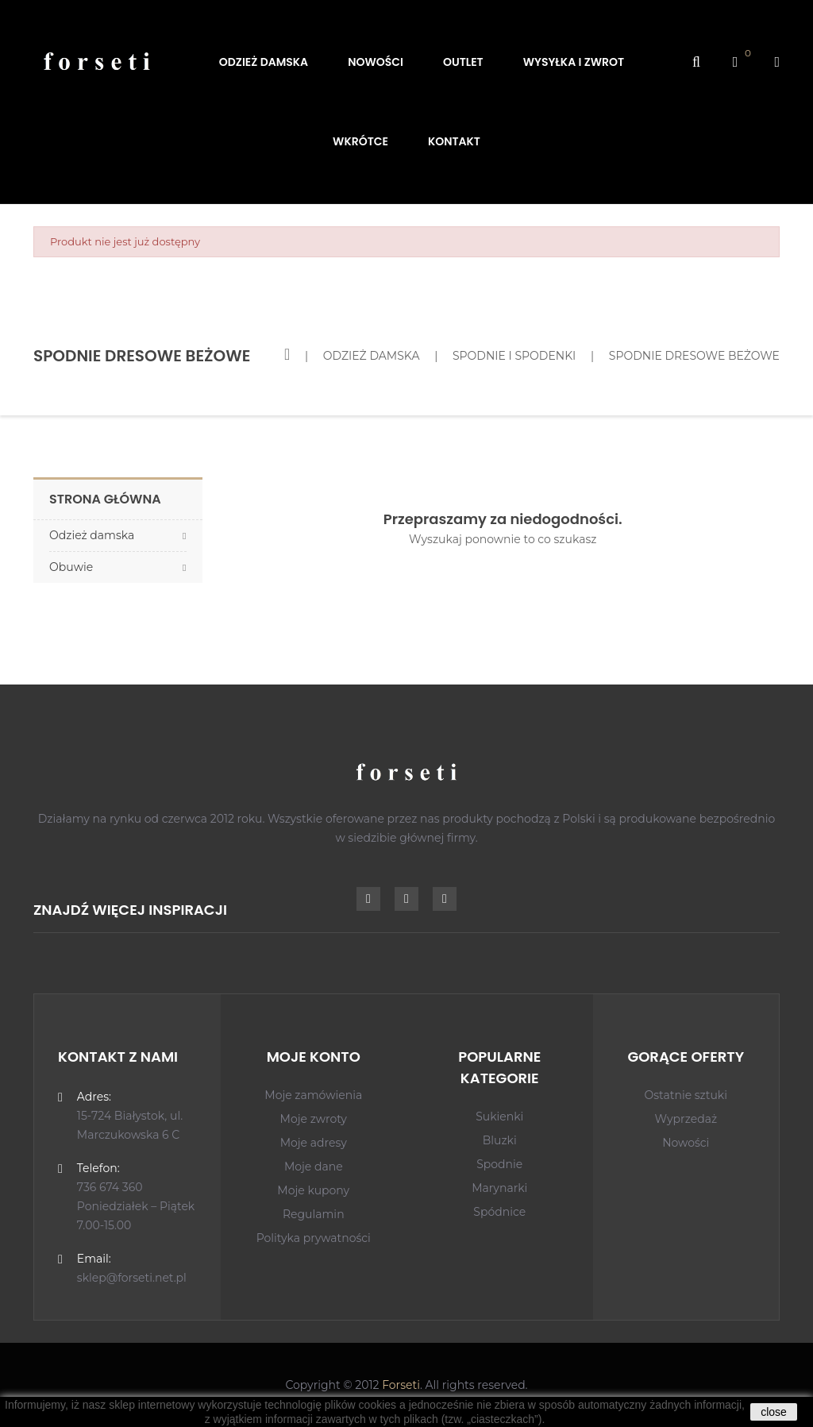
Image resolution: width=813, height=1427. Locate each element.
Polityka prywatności (313, 1238)
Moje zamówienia (313, 1095)
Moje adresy (313, 1143)
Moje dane (313, 1166)
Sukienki (499, 1116)
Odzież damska (91, 535)
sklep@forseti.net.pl (132, 1278)
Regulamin (314, 1214)
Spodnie (499, 1164)
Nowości (685, 1143)
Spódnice (499, 1212)
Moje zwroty (313, 1119)
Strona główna (105, 499)
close (774, 1412)
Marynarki (499, 1188)
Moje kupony (313, 1190)
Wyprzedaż (685, 1119)
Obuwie (71, 567)
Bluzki (500, 1140)
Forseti (401, 1385)
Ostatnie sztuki (686, 1095)
